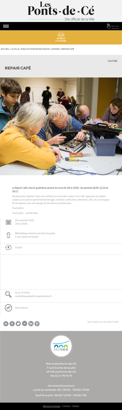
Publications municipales (35, 49)
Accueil (5, 49)
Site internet (21, 307)
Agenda (55, 49)
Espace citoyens (61, 37)
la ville (15, 49)
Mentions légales (51, 406)
